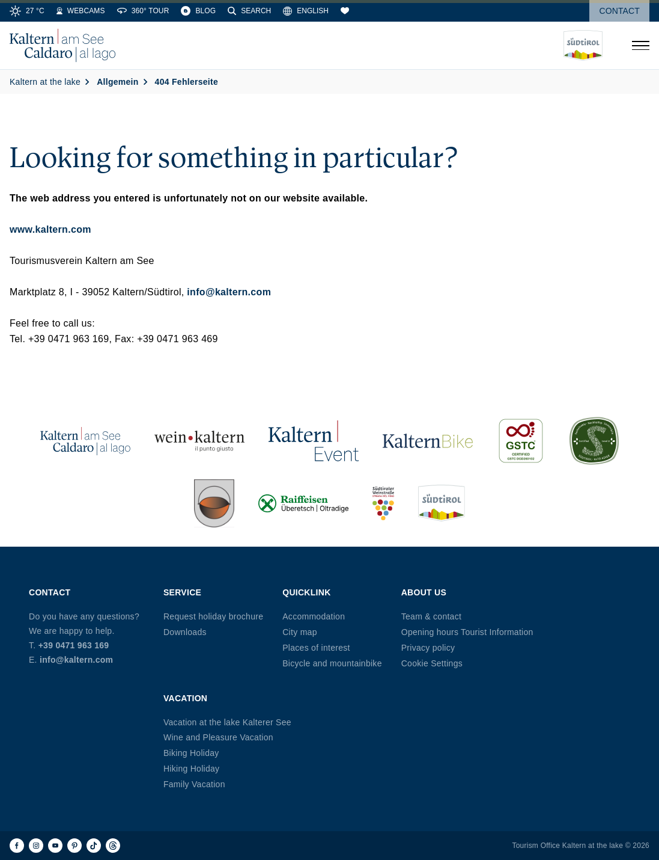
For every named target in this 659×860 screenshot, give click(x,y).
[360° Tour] (143, 10)
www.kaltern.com (50, 229)
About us (423, 592)
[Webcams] (80, 10)
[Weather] (27, 10)
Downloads (185, 632)
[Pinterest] (74, 845)
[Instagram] (36, 845)
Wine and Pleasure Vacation (218, 737)
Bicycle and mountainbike (331, 663)
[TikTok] (94, 845)
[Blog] (198, 10)
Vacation (185, 698)
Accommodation (313, 616)
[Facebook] (17, 845)
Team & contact (431, 616)
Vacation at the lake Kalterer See (227, 722)
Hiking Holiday (191, 768)
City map (299, 632)
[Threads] (113, 845)
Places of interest (316, 648)
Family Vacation (194, 784)
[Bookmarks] (345, 10)
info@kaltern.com (229, 292)
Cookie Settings (432, 663)
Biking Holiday (191, 753)
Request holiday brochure (213, 616)
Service (182, 592)
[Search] (249, 10)
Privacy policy (428, 648)
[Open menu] (640, 45)
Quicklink (306, 592)
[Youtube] (55, 845)
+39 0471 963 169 (73, 645)
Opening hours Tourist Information (467, 632)
